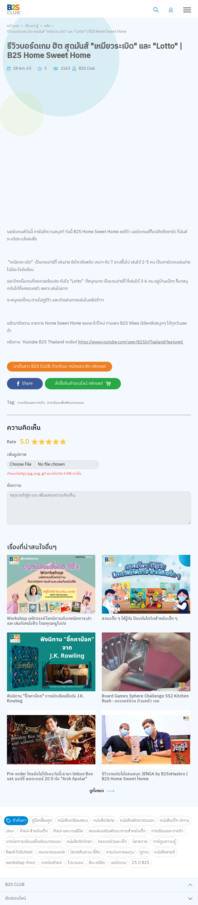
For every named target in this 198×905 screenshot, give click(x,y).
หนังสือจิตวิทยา (79, 841)
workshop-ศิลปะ (21, 862)
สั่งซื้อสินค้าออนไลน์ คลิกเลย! (84, 383)
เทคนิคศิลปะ (52, 862)
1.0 (35, 448)
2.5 (46, 448)
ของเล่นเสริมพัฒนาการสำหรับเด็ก (117, 831)
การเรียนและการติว (31, 403)
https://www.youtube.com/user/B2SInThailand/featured (131, 342)
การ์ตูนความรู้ (164, 841)
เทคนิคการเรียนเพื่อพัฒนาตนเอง (33, 841)
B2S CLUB (14, 885)
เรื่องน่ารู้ (31, 26)
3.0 (49, 448)
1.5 (40, 448)
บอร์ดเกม (118, 862)
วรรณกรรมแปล (51, 852)
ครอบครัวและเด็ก (112, 841)
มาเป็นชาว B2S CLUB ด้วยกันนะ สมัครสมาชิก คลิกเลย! (59, 366)
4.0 (56, 448)
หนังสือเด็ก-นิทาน (174, 820)
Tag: (11, 403)
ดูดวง (144, 852)
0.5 (32, 448)
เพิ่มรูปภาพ (17, 455)
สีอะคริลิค (97, 862)
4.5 (61, 448)
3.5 (54, 448)
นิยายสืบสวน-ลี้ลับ (85, 852)
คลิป (47, 26)
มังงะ (10, 831)
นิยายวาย (139, 841)
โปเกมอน (75, 862)
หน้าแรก (13, 26)
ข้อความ (14, 486)
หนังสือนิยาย (103, 820)
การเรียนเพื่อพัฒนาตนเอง (65, 403)
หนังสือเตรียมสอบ (72, 820)
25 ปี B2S (140, 862)
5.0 (63, 448)
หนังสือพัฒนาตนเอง (137, 820)
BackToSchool (19, 852)
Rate (11, 442)
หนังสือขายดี (164, 852)
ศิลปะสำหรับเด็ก (34, 831)
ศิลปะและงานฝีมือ (68, 831)
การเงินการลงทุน (120, 852)
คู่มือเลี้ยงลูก (42, 820)
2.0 (42, 448)
